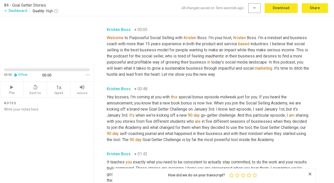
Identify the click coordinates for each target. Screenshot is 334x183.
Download (281, 8)
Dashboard (15, 11)
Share (315, 8)
